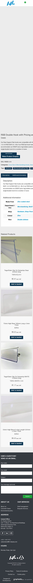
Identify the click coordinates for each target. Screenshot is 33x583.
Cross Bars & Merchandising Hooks (19, 165)
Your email (16, 472)
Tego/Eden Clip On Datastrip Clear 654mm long (16, 271)
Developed (6, 580)
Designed (6, 578)
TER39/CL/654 (16, 275)
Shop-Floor (29, 212)
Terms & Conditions (22, 571)
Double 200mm (23, 220)
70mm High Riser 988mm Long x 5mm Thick (16, 324)
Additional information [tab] (19, 175)
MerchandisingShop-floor (21, 168)
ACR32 (16, 328)
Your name (16, 465)
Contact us (11, 574)
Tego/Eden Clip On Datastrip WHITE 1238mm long (16, 377)
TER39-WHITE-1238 (16, 381)
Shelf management (22, 506)
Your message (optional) (16, 488)
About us (3, 506)
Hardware (8, 168)
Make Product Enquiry (10, 156)
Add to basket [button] (16, 284)
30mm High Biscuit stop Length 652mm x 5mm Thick (16, 430)
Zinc (19, 216)
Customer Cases (6, 508)
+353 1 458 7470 (5, 539)
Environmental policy (7, 511)
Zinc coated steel (24, 202)
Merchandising (23, 207)
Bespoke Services (22, 508)
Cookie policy (21, 574)
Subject (16, 479)
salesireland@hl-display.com (9, 542)
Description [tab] (6, 175)
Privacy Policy (9, 571)
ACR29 (16, 434)
